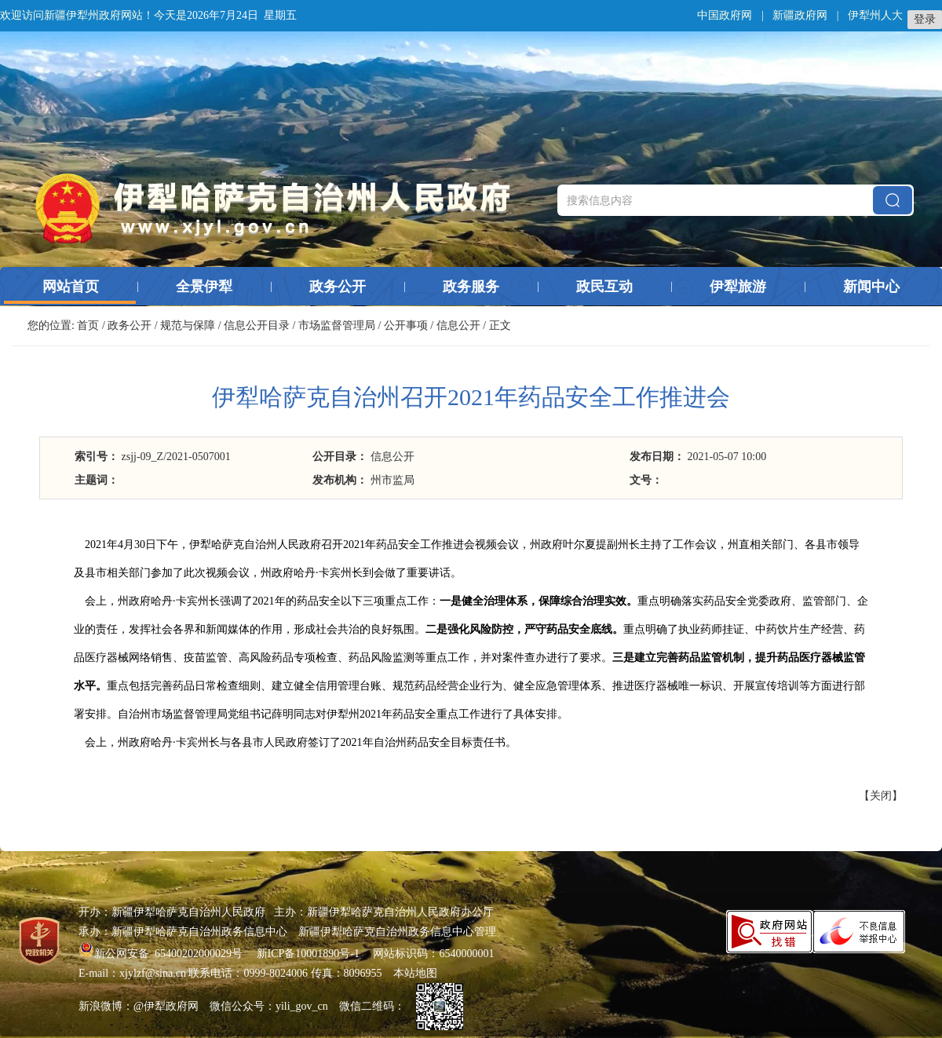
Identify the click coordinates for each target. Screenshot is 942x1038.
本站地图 (415, 973)
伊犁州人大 (875, 15)
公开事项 (406, 325)
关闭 (881, 796)
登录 (925, 19)
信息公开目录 (257, 325)
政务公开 (337, 286)
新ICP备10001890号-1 (308, 953)
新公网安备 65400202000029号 (162, 953)
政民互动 (604, 286)
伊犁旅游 (738, 286)
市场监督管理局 (336, 325)
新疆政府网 (799, 15)
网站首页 (70, 286)
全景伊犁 (204, 286)
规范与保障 (187, 325)
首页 (88, 325)
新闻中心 (871, 286)
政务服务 (471, 286)
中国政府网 (724, 15)
